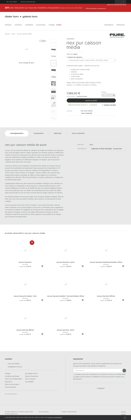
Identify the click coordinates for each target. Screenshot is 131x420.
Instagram (99, 388)
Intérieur (9, 25)
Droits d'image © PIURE (26, 63)
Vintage (52, 25)
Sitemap (7, 373)
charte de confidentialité (55, 417)
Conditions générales (12, 376)
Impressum (8, 381)
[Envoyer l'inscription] (124, 370)
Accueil (7, 34)
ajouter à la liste (110, 105)
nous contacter (86, 113)
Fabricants (121, 25)
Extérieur (19, 25)
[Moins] (103, 95)
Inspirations (109, 25)
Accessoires (41, 25)
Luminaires (30, 25)
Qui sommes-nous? (31, 373)
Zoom (42, 41)
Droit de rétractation (12, 384)
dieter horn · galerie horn (21, 17)
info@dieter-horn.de (13, 367)
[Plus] (114, 95)
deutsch (122, 412)
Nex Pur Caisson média (24, 34)
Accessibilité (29, 381)
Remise (60, 25)
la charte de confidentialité (116, 374)
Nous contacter (30, 379)
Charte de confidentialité (13, 379)
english (122, 414)
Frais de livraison (10, 387)
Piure (13, 34)
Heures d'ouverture (31, 376)
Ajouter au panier (91, 100)
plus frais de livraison (82, 96)
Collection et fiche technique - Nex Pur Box (106, 148)
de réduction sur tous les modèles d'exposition (43, 8)
